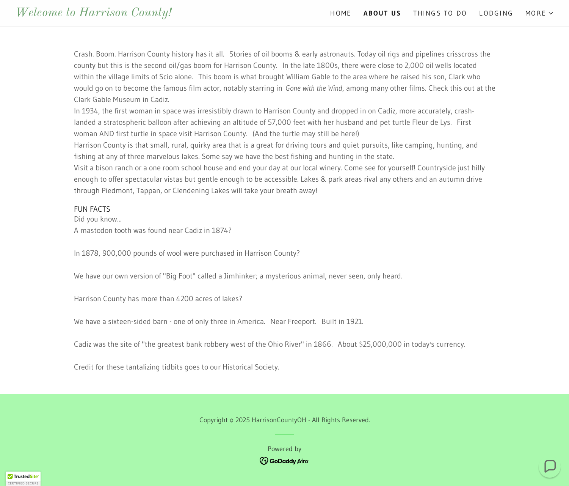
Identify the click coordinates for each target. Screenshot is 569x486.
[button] (539, 13)
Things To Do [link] (440, 13)
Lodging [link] (496, 13)
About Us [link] (382, 13)
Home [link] (340, 13)
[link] (150, 13)
